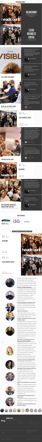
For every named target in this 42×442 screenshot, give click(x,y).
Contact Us (3, 433)
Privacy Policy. (33, 439)
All (10, 231)
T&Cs (26, 430)
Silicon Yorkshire (25, 231)
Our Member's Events (18, 231)
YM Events (30, 231)
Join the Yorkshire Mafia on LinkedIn (32, 431)
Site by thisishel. (39, 439)
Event (13, 231)
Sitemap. (28, 439)
